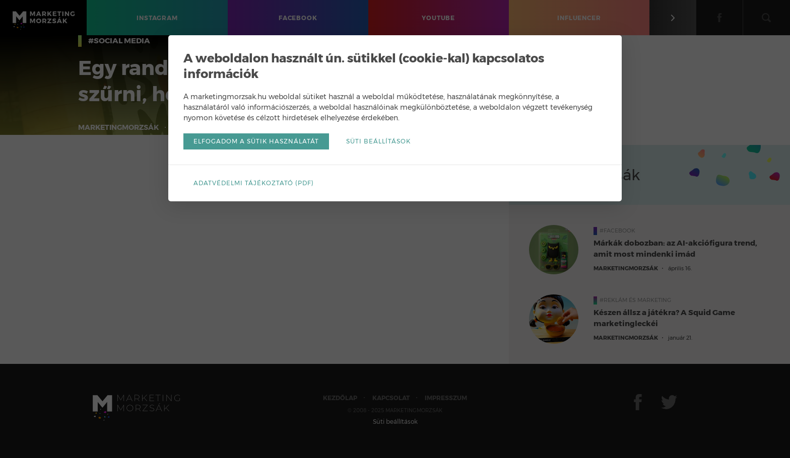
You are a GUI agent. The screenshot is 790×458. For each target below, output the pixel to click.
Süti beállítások (378, 141)
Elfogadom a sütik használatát (256, 141)
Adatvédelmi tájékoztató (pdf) (253, 183)
